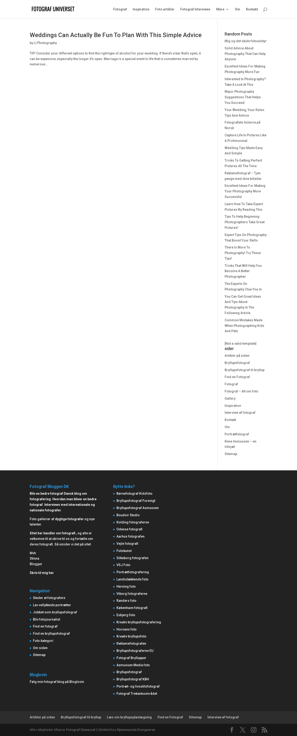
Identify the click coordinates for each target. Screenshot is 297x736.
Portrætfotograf (237, 434)
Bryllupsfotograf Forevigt (135, 501)
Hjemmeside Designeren (136, 730)
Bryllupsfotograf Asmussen (137, 508)
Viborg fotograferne (131, 594)
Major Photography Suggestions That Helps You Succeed (243, 97)
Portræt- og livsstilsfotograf (138, 686)
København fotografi (132, 608)
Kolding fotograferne (132, 522)
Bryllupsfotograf (237, 363)
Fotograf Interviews (195, 9)
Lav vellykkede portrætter (52, 605)
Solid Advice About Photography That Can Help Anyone (245, 53)
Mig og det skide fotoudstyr (246, 41)
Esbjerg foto (125, 615)
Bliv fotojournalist (46, 619)
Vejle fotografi (127, 543)
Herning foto (126, 586)
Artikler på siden (237, 355)
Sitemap (231, 454)
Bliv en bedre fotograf (46, 493)
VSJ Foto (123, 565)
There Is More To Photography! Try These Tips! (243, 252)
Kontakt (252, 9)
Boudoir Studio (128, 515)
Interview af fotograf (240, 412)
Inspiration (141, 9)
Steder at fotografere (49, 598)
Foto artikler (164, 9)
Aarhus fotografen (130, 536)
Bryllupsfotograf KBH (132, 679)
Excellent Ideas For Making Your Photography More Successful (245, 191)
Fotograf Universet (80, 730)
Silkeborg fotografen (132, 558)
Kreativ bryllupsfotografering (138, 622)
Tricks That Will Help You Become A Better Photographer (243, 271)
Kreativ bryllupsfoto (131, 636)
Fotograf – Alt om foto (241, 391)
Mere (220, 9)
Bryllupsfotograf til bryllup (245, 370)
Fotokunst (124, 551)
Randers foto (126, 600)
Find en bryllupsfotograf (51, 633)
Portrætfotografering (132, 572)
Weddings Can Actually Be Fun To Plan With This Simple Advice (116, 35)
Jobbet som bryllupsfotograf (55, 612)
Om (237, 9)
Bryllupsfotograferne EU (134, 651)
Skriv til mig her (42, 573)
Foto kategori (43, 641)
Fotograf (120, 9)
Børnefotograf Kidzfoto (134, 493)
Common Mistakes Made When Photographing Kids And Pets (244, 325)
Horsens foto (126, 629)
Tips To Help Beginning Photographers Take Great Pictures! (245, 222)
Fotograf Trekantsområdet (136, 693)
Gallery (230, 398)
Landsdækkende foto (132, 579)
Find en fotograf (45, 626)
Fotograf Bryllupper (131, 658)
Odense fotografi (129, 529)
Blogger (36, 564)
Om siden (40, 648)
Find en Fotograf (237, 377)
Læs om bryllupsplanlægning (129, 717)
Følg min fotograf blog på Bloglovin (57, 682)
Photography (47, 43)
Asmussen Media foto (133, 665)
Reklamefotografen (131, 643)
